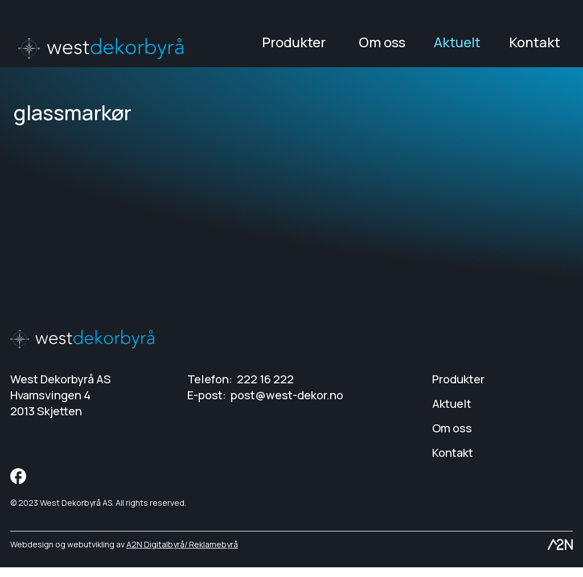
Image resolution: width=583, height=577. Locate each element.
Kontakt (534, 47)
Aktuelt (457, 47)
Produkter (294, 47)
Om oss (382, 47)
